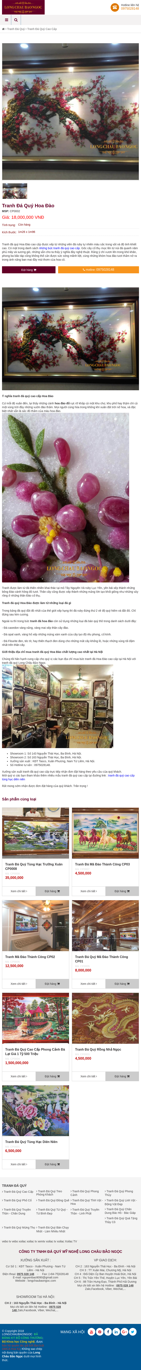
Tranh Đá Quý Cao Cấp (42, 29)
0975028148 (130, 8)
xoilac (22, 1241)
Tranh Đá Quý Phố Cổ (17, 1200)
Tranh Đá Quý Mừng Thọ (18, 1227)
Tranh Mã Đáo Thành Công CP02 (30, 957)
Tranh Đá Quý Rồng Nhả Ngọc (98, 1049)
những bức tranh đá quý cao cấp (59, 248)
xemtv (41, 1241)
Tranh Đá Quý (16, 29)
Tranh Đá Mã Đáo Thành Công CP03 (102, 864)
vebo (15, 1241)
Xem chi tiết (19, 891)
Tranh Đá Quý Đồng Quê (52, 1200)
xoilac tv (32, 1241)
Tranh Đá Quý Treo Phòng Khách (49, 1193)
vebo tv (6, 1241)
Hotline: (98, 269)
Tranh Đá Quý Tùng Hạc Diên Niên (31, 1142)
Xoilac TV (71, 1241)
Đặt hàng (28, 270)
